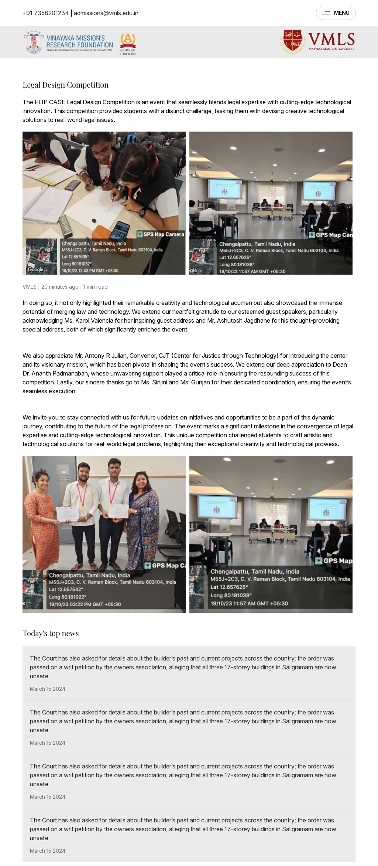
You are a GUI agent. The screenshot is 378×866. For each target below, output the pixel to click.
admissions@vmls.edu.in (106, 13)
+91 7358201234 (45, 13)
